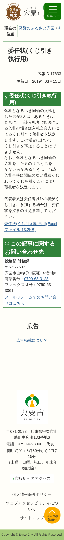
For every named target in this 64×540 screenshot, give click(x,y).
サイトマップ (32, 518)
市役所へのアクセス (33, 478)
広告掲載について (32, 340)
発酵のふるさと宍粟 (37, 28)
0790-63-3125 (36, 278)
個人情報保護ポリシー (32, 494)
